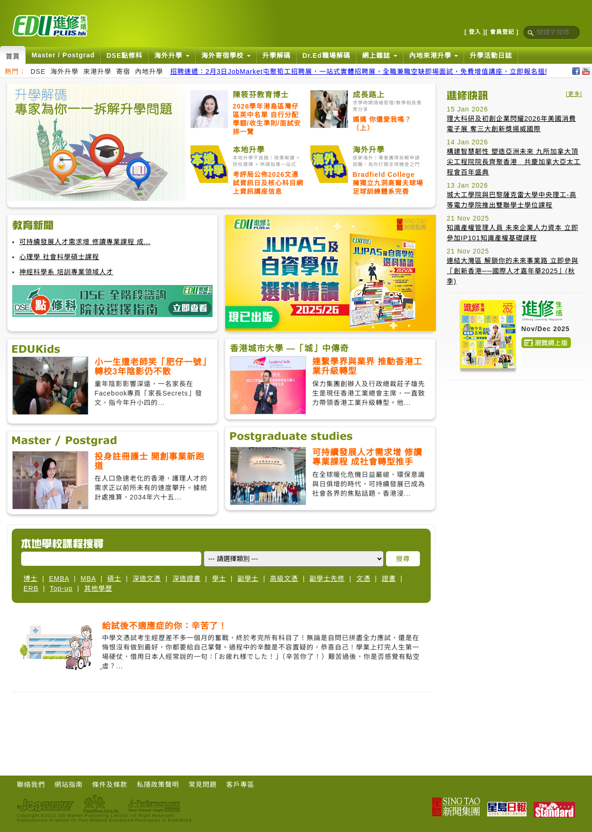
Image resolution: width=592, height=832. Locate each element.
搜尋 (403, 559)
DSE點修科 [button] (124, 55)
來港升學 (97, 71)
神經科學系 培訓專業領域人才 (66, 272)
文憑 (363, 578)
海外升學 (64, 71)
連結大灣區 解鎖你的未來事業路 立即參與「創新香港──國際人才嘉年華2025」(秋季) (512, 271)
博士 (31, 578)
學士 (219, 578)
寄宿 (123, 71)
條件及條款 (109, 784)
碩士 (114, 578)
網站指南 (69, 784)
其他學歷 (98, 588)
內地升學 (149, 71)
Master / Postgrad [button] (63, 55)
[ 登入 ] (475, 32)
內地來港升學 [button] (433, 55)
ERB (31, 588)
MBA (88, 578)
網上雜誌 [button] (379, 55)
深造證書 (187, 578)
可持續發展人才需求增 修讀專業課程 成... (84, 242)
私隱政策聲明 (158, 784)
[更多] (574, 94)
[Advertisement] (221, 732)
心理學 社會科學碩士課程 (59, 257)
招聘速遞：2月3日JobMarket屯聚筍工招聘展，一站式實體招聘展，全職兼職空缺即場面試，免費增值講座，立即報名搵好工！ (368, 71)
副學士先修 (327, 578)
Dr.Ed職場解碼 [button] (326, 55)
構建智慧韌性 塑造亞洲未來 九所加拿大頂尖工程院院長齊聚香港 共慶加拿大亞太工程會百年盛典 (514, 162)
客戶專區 (240, 784)
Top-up (61, 588)
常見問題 (203, 784)
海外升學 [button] (171, 55)
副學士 (248, 578)
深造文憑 (147, 578)
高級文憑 (284, 578)
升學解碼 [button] (276, 55)
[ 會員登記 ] (502, 32)
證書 (389, 578)
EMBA (59, 578)
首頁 (13, 56)
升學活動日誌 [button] (491, 55)
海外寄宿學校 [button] (226, 55)
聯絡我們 (31, 784)
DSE (38, 71)
